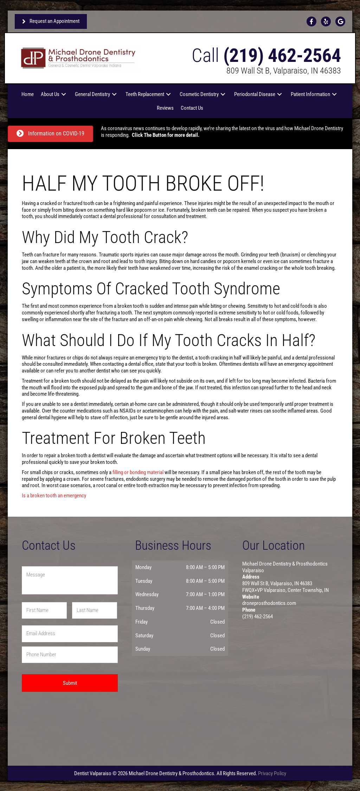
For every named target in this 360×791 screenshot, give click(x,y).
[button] (63, 94)
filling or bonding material (137, 472)
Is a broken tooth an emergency (54, 495)
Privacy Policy (272, 773)
